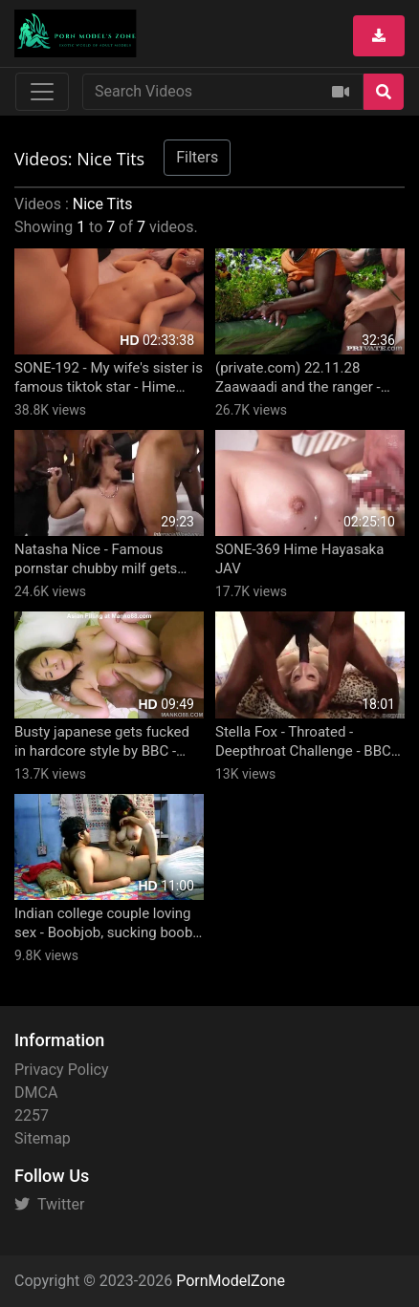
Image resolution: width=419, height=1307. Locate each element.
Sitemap (42, 1138)
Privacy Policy (61, 1070)
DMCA (35, 1092)
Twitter (49, 1204)
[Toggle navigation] (42, 92)
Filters (197, 157)
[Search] (384, 92)
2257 (31, 1115)
